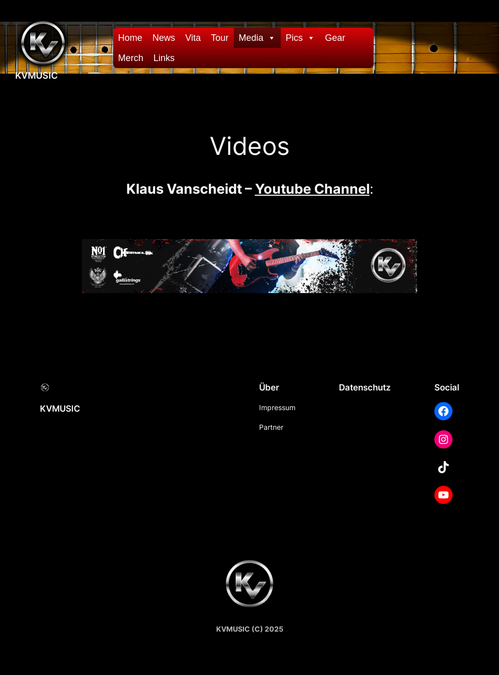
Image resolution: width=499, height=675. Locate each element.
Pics (300, 38)
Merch (130, 58)
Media (257, 38)
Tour (220, 38)
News (164, 38)
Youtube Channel (312, 188)
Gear (335, 38)
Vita (193, 38)
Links (164, 58)
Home (130, 38)
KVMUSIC (36, 75)
